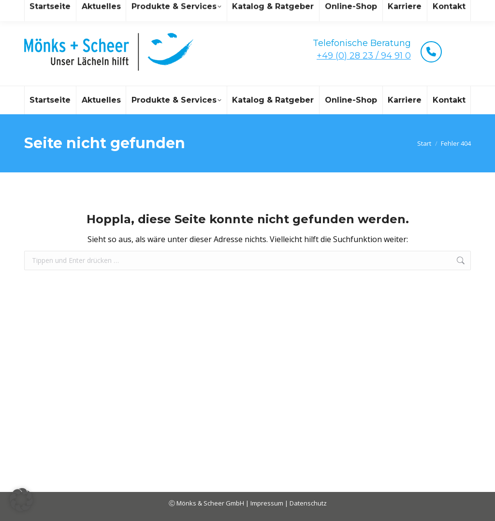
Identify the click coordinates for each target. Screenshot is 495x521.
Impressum (267, 503)
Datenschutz (308, 503)
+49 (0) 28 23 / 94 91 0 (364, 55)
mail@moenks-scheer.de (110, 9)
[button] (21, 499)
